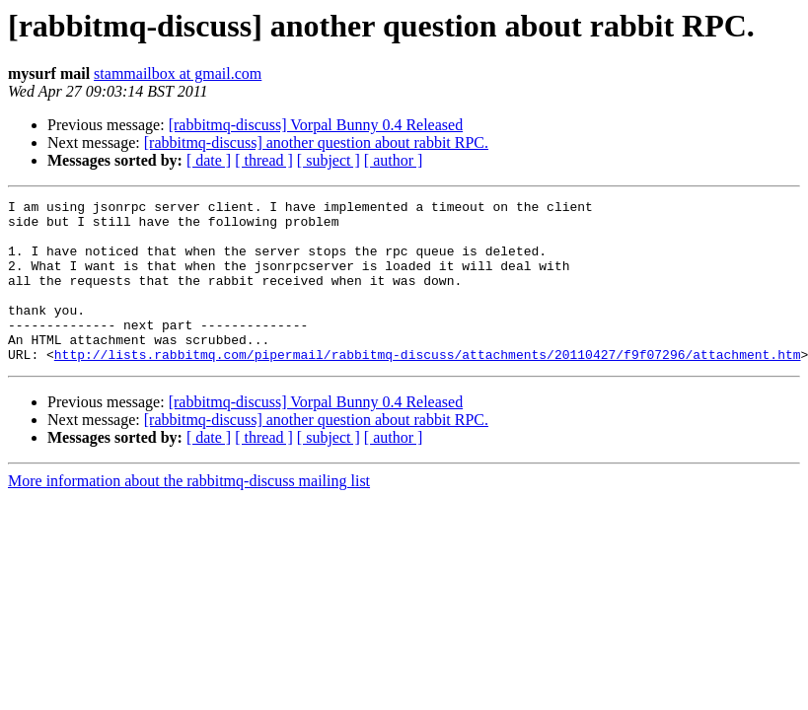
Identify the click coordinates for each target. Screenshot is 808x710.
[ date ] (208, 160)
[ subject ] (328, 160)
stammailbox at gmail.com (177, 73)
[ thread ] (264, 160)
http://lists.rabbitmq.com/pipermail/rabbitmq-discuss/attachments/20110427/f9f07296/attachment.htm (427, 386)
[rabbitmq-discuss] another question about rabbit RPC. (316, 142)
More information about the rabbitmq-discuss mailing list (189, 513)
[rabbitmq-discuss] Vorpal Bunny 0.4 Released (316, 124)
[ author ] (393, 160)
